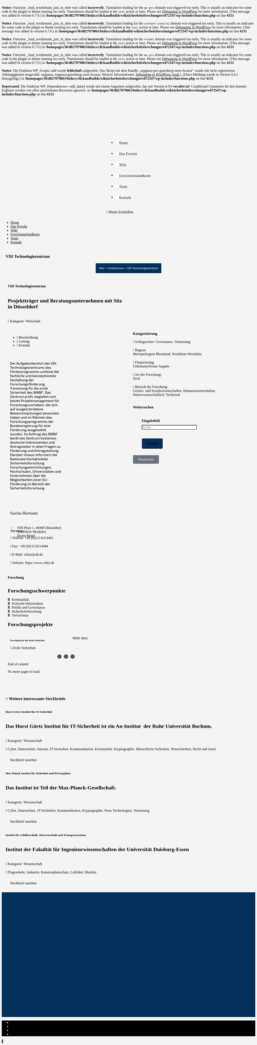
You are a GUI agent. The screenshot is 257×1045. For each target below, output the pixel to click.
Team (14, 238)
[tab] (40, 337)
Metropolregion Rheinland (151, 354)
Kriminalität (103, 749)
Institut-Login (20, 1034)
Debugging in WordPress (179, 11)
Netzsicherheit (181, 749)
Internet (42, 749)
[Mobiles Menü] (119, 211)
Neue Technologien (118, 810)
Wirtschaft (33, 321)
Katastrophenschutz (54, 872)
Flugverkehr (16, 872)
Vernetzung (182, 342)
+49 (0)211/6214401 (39, 538)
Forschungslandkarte (25, 234)
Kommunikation (81, 749)
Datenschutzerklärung (26, 1026)
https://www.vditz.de (39, 563)
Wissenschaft (32, 741)
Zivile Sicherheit (24, 648)
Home (15, 222)
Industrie (33, 872)
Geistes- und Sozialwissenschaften (157, 391)
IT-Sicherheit (59, 749)
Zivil (136, 378)
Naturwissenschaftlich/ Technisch (156, 395)
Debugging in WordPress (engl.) (158, 74)
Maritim (90, 872)
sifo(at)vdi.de (33, 554)
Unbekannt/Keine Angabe (151, 366)
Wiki (14, 230)
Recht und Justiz (204, 749)
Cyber (12, 749)
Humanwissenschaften (199, 391)
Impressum (18, 1022)
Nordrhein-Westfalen (187, 354)
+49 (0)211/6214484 (33, 546)
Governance (164, 342)
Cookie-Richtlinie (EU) (27, 1030)
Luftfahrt (76, 872)
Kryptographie (124, 749)
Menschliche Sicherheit (152, 749)
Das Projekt (19, 226)
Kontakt (16, 242)
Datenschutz (26, 749)
